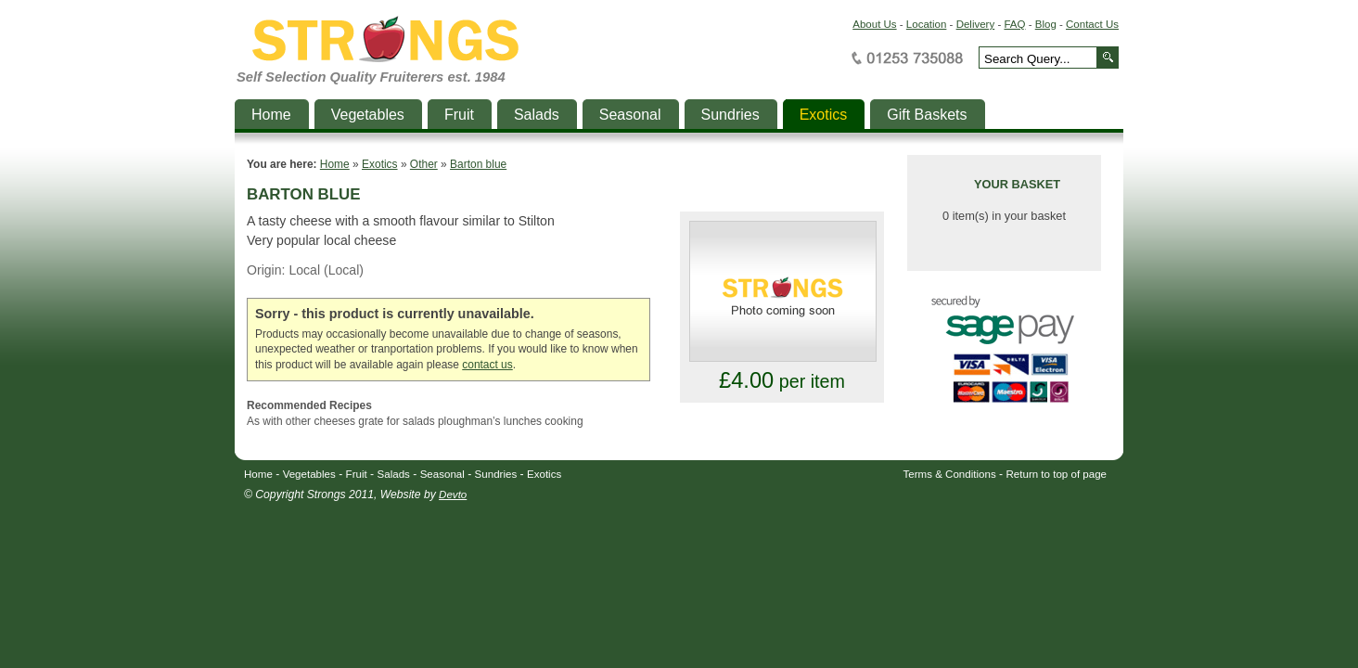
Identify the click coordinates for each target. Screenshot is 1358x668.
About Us (874, 24)
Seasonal (442, 474)
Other (424, 164)
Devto (453, 494)
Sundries (496, 474)
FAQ (1014, 24)
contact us (487, 364)
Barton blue (478, 164)
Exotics (380, 164)
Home (335, 164)
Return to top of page (1057, 474)
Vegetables (309, 474)
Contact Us (1092, 24)
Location (926, 24)
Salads (394, 474)
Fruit (356, 474)
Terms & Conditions (949, 474)
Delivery (975, 24)
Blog (1046, 24)
